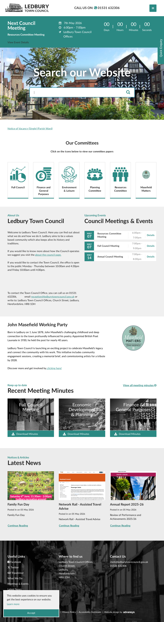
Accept (31, 613)
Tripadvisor (17, 573)
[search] (128, 92)
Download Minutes (25, 434)
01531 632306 (118, 566)
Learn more (13, 604)
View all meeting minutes (139, 385)
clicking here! (54, 368)
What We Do (15, 578)
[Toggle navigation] (152, 8)
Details (151, 235)
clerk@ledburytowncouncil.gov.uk (129, 562)
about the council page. (48, 255)
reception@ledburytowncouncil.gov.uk (52, 296)
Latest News (14, 589)
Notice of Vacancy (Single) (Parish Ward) (30, 128)
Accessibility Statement (90, 612)
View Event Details (18, 42)
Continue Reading (18, 525)
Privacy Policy (69, 612)
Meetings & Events (18, 584)
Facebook (15, 562)
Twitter (15, 567)
